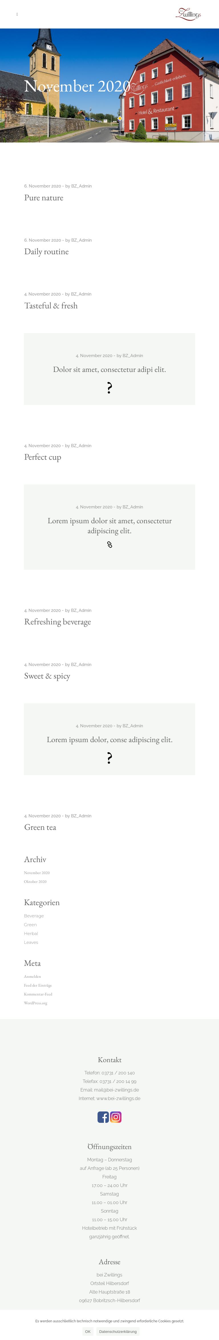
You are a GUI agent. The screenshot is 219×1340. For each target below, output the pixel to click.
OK (88, 1331)
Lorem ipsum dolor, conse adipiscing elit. (110, 739)
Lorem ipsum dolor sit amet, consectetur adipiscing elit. (110, 525)
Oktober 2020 (35, 881)
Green (30, 924)
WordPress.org (35, 1002)
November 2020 (37, 872)
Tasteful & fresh (51, 305)
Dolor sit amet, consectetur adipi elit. (109, 369)
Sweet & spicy (47, 675)
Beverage (34, 916)
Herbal (31, 933)
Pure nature (43, 197)
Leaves (31, 942)
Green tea (40, 826)
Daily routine (46, 251)
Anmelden (32, 976)
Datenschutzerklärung (118, 1331)
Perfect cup (42, 456)
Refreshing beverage (57, 621)
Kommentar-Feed (38, 994)
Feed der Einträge (38, 985)
